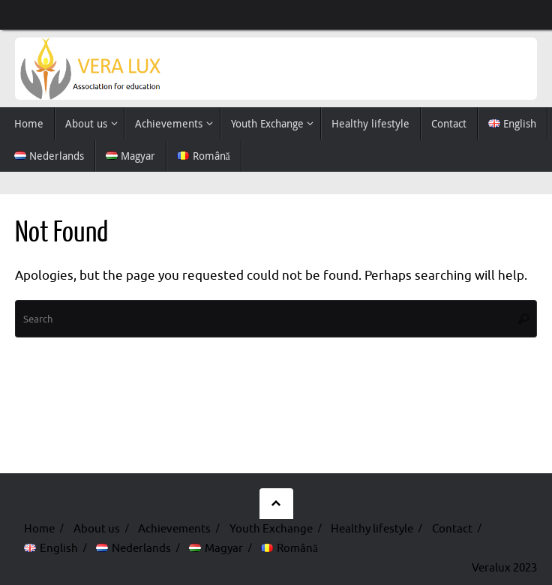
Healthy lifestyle (372, 528)
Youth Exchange (271, 528)
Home (39, 528)
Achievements (174, 528)
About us (97, 528)
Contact (452, 528)
